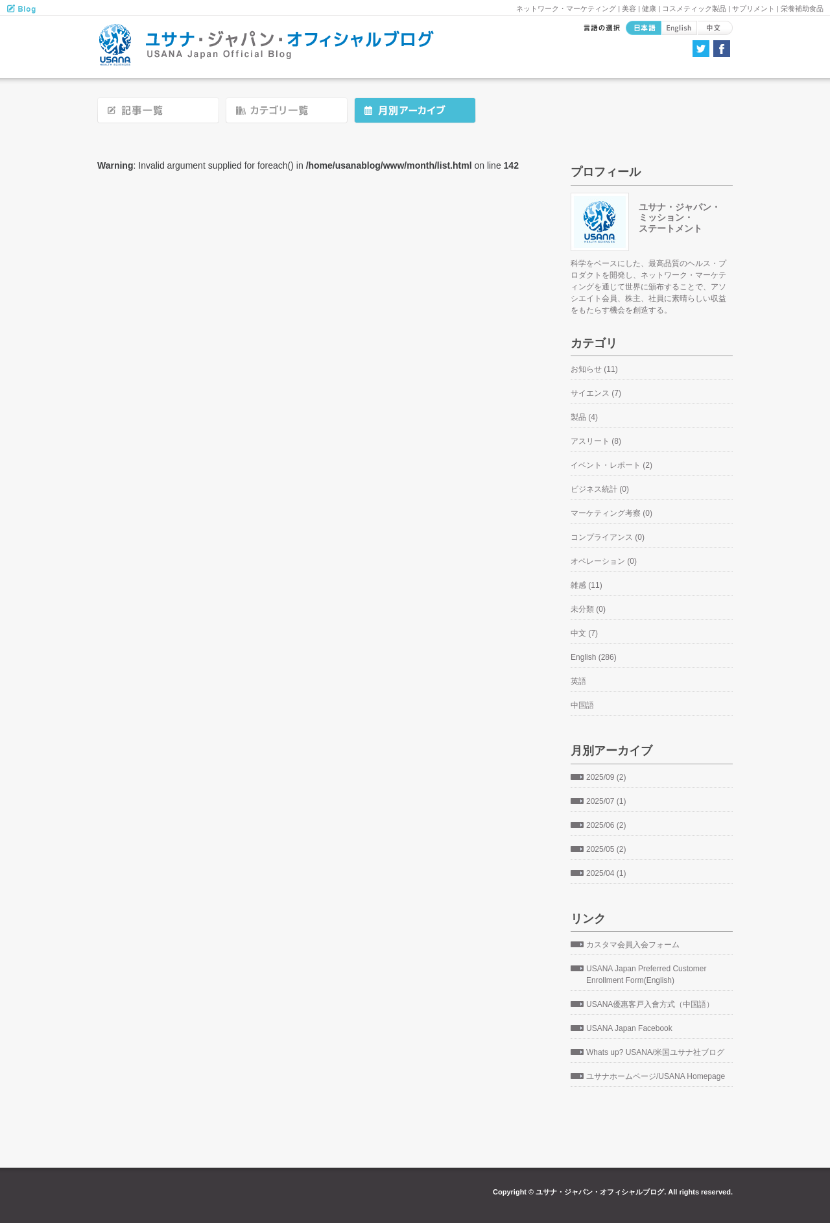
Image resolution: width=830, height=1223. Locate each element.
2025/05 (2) (606, 849)
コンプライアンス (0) (608, 537)
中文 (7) (584, 633)
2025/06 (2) (606, 825)
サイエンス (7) (596, 393)
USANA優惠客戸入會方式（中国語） (650, 1004)
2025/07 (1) (606, 801)
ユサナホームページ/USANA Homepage (655, 1076)
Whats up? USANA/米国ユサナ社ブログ (655, 1052)
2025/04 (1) (606, 873)
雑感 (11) (586, 585)
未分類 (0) (588, 609)
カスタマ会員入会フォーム (633, 944)
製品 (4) (584, 417)
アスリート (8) (596, 441)
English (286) (594, 657)
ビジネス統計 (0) (600, 489)
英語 (578, 681)
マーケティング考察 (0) (611, 513)
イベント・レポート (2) (611, 465)
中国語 (582, 705)
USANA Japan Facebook (629, 1028)
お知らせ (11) (594, 369)
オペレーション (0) (604, 561)
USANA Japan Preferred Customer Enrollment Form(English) (646, 974)
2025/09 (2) (606, 777)
